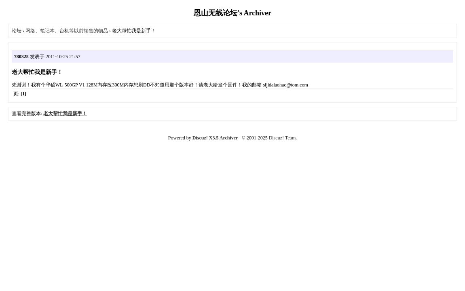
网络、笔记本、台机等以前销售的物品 (66, 31)
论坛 (16, 31)
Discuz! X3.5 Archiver (215, 138)
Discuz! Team (282, 138)
